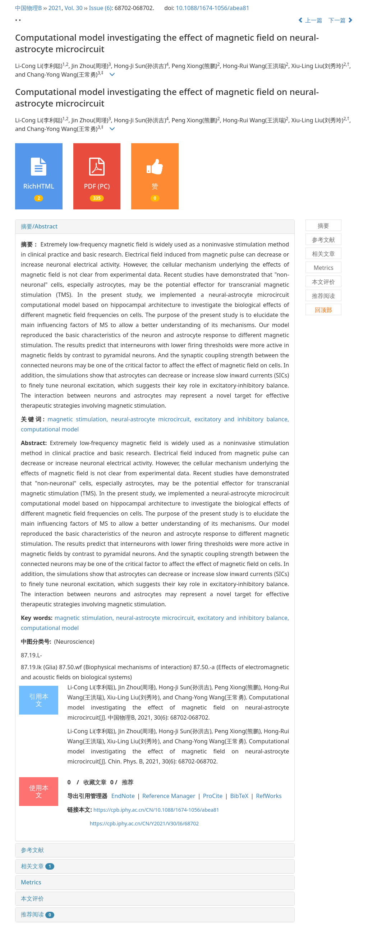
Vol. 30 (74, 8)
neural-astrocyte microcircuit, (152, 419)
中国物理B (28, 8)
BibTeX (239, 796)
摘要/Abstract (39, 226)
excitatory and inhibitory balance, (241, 419)
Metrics (31, 882)
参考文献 (32, 850)
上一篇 (310, 20)
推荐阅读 (37, 914)
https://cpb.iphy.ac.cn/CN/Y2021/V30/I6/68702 (144, 823)
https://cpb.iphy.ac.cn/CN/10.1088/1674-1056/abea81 (156, 809)
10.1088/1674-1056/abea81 (212, 8)
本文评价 (32, 898)
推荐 (127, 782)
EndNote (123, 796)
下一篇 (340, 20)
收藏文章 (94, 782)
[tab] (154, 227)
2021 (55, 8)
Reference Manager (168, 796)
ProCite (213, 796)
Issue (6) (100, 8)
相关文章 (37, 866)
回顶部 (323, 310)
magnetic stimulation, (79, 419)
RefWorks (269, 796)
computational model (50, 429)
